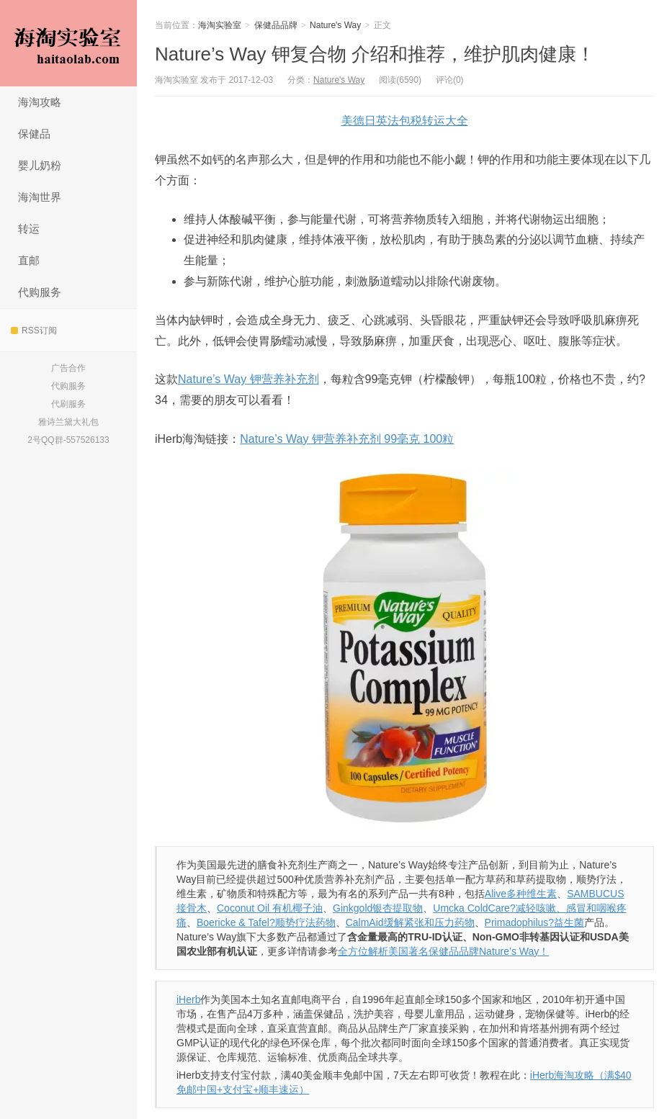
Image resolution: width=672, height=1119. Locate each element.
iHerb (188, 999)
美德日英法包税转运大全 (404, 120)
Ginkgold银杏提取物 (378, 908)
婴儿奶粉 (39, 165)
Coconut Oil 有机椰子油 (270, 908)
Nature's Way (335, 25)
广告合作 (68, 368)
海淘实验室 (68, 43)
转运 (29, 229)
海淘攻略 (39, 102)
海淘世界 (39, 197)
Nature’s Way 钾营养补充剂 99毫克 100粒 (347, 439)
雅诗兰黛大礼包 (68, 422)
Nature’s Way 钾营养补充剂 (248, 379)
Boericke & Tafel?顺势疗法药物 (266, 922)
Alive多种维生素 (521, 893)
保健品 (34, 133)
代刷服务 (68, 404)
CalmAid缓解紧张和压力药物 (410, 922)
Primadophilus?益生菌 (535, 922)
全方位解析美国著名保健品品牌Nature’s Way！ (443, 951)
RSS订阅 (34, 330)
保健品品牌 (275, 25)
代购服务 (39, 292)
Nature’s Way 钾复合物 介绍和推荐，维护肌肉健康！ (375, 54)
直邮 (29, 260)
